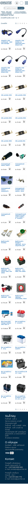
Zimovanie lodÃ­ (11, 423)
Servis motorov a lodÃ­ (13, 421)
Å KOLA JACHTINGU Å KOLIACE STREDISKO (20, 12)
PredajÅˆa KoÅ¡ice (12, 473)
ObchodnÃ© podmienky (14, 450)
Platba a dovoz (10, 447)
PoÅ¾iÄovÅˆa (11, 419)
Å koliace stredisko (12, 438)
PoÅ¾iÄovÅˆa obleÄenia (15, 425)
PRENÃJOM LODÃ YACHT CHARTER (6, 12)
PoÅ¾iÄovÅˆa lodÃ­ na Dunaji (14, 429)
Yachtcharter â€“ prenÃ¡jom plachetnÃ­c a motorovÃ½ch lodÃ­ (15, 434)
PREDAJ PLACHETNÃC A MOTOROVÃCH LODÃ (6, 14)
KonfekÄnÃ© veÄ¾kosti (14, 445)
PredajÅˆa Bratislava (12, 463)
